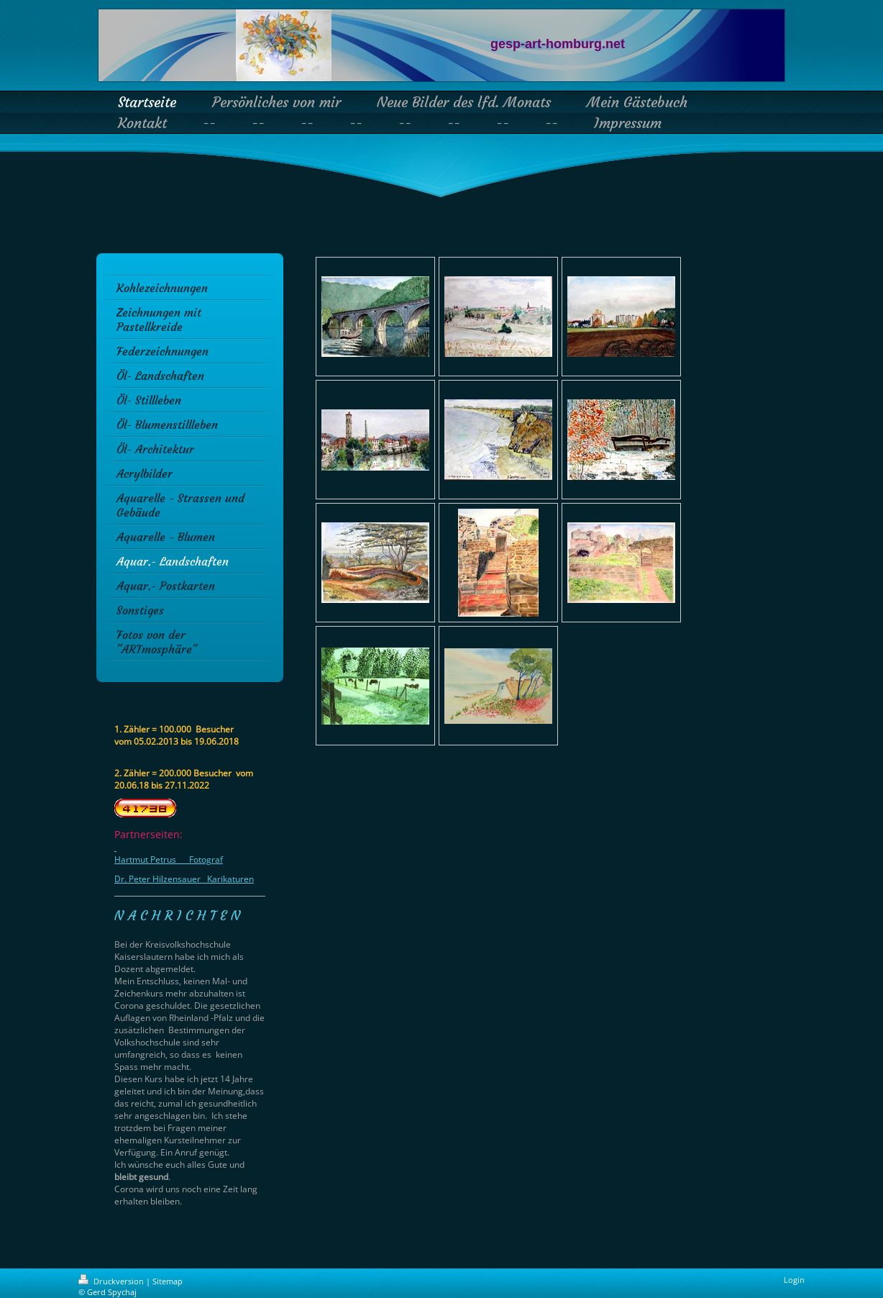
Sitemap (167, 1281)
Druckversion (112, 1281)
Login (794, 1279)
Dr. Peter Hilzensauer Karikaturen (184, 879)
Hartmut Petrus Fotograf (168, 859)
